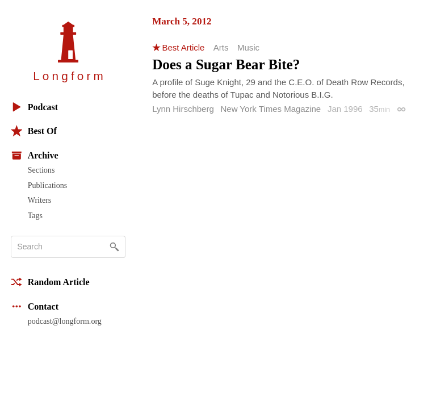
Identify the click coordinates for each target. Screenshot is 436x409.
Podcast (34, 107)
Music (248, 47)
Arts (221, 47)
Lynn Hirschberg (183, 109)
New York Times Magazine (270, 109)
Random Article (50, 282)
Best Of (34, 131)
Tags (35, 215)
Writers (40, 199)
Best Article (183, 47)
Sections (41, 169)
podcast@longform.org (65, 320)
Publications (47, 185)
